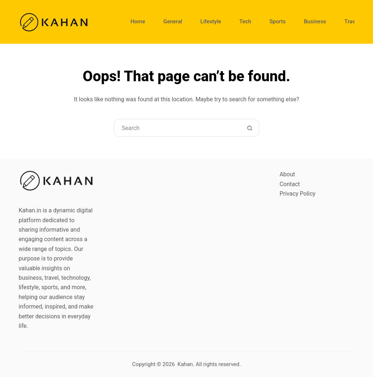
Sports (278, 21)
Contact (289, 184)
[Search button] (249, 128)
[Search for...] (177, 128)
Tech (245, 21)
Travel (351, 21)
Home (137, 21)
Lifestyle (210, 21)
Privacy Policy (297, 193)
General (172, 21)
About (287, 174)
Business (315, 21)
